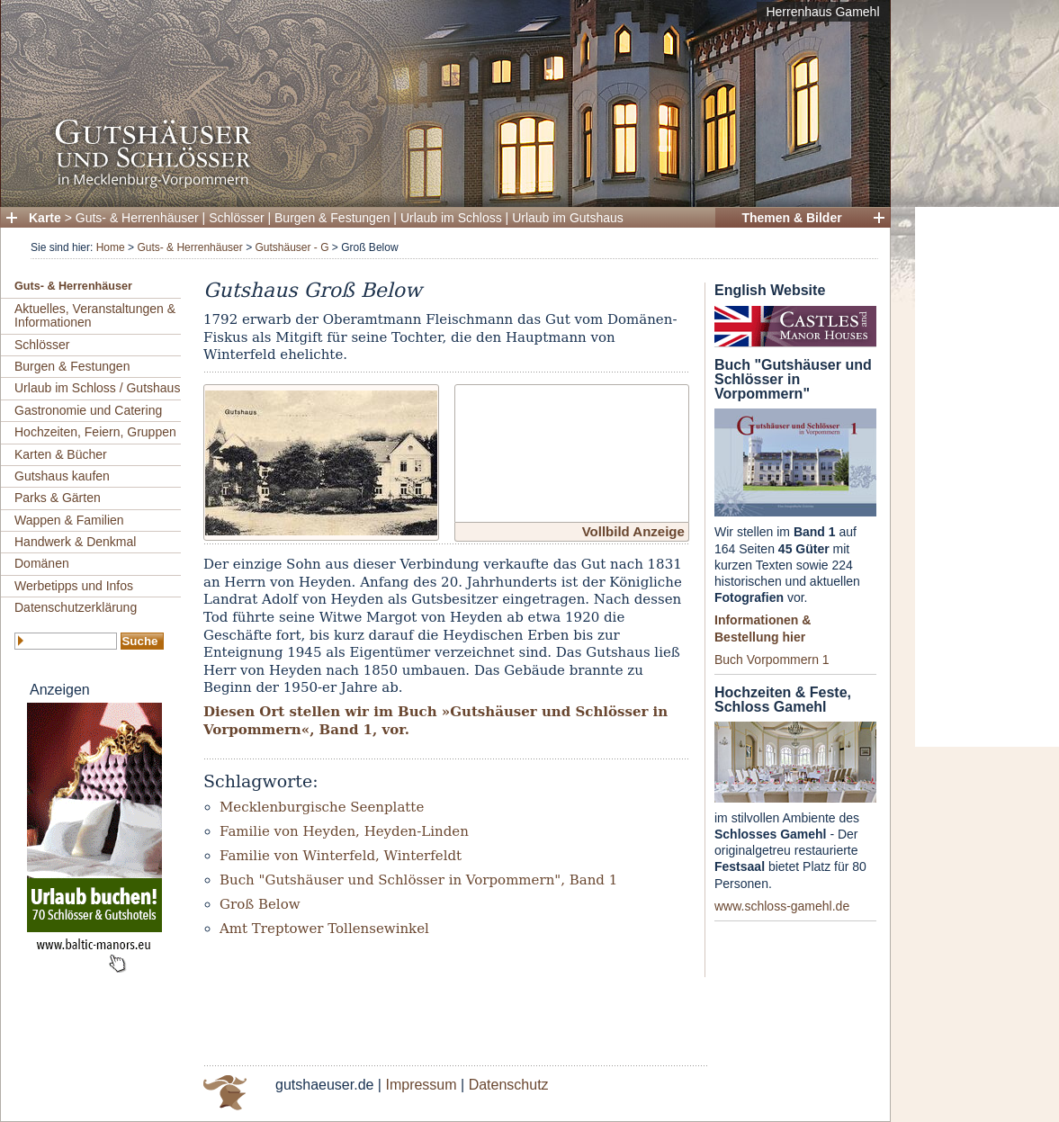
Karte (45, 218)
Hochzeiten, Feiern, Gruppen (95, 432)
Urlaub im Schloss (451, 218)
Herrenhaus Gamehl (822, 11)
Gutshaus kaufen (62, 476)
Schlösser (236, 218)
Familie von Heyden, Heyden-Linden (344, 831)
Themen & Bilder (791, 218)
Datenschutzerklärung (75, 607)
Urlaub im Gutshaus (568, 218)
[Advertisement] (987, 477)
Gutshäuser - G (291, 247)
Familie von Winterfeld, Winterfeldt (341, 856)
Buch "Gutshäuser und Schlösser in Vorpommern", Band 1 (418, 880)
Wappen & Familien (69, 520)
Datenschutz (509, 1084)
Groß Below (260, 904)
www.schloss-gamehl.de (781, 906)
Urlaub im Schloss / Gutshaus (97, 388)
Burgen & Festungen (332, 218)
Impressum (420, 1084)
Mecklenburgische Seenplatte (322, 807)
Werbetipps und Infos (73, 586)
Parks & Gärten (57, 497)
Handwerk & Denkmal (75, 541)
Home (110, 247)
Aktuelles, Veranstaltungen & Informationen (94, 315)
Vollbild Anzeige (633, 531)
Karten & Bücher (60, 454)
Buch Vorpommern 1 (772, 659)
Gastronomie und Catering (88, 410)
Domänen (41, 563)
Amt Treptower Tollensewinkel (324, 928)
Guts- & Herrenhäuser (137, 218)
